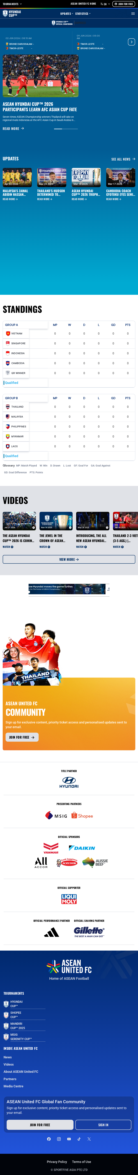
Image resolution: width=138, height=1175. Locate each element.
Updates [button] (67, 13)
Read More (10, 199)
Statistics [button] (83, 13)
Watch (8, 547)
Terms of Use (81, 1162)
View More (69, 559)
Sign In (103, 1124)
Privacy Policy (57, 1162)
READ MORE (13, 128)
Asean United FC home (83, 3)
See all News (123, 159)
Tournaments (13, 4)
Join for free (22, 737)
